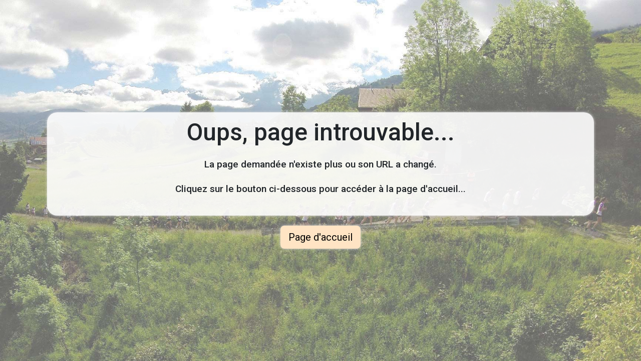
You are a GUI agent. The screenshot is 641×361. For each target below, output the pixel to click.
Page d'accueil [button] (320, 237)
